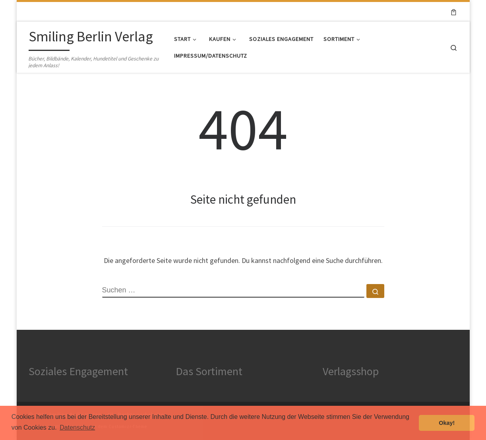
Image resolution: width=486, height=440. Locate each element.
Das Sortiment (209, 371)
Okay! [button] (447, 423)
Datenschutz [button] (77, 427)
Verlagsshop (351, 371)
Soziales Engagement (78, 371)
